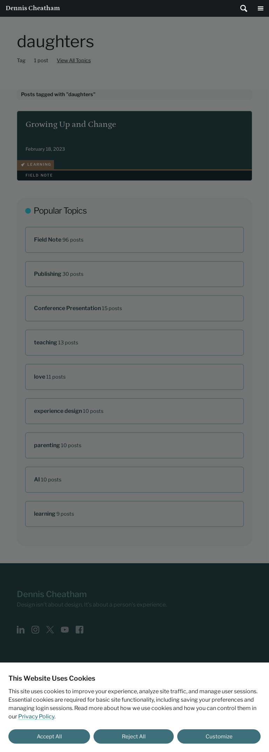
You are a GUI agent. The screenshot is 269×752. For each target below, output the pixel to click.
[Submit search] (243, 8)
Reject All (134, 736)
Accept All (49, 736)
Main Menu (260, 8)
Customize (219, 736)
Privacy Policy (36, 716)
